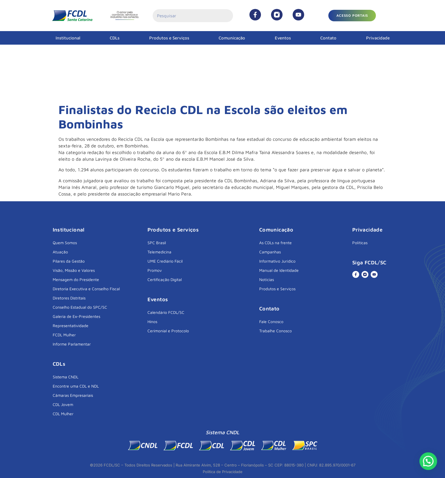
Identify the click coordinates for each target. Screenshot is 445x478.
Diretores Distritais (69, 297)
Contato (328, 37)
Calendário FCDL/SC (165, 312)
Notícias (266, 279)
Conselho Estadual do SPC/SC (80, 307)
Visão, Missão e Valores (74, 270)
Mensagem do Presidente (76, 279)
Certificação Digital (164, 279)
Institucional (68, 37)
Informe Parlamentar (72, 344)
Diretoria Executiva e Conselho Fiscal (86, 288)
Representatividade (70, 325)
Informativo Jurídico (277, 261)
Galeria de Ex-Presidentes (76, 316)
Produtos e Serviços (169, 37)
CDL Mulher (63, 413)
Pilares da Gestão (69, 261)
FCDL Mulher (64, 334)
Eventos (283, 37)
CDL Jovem (63, 404)
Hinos (152, 321)
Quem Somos (65, 242)
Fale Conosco (271, 321)
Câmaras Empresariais (73, 395)
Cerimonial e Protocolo (168, 330)
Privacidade (378, 37)
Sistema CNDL (65, 376)
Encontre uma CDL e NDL (76, 386)
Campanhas (270, 251)
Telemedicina (159, 251)
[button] (352, 15)
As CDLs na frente (275, 242)
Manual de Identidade (279, 270)
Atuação (60, 251)
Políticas (360, 242)
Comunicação (232, 37)
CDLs (115, 37)
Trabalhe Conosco (275, 330)
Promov (154, 270)
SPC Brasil (156, 242)
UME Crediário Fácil (165, 261)
